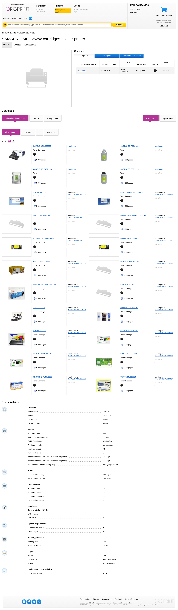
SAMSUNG (24, 32)
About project (85, 599)
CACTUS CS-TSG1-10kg (42, 169)
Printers (59, 6)
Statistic (96, 599)
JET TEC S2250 (39, 308)
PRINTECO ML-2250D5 (129, 354)
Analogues (72, 146)
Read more (164, 25)
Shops (77, 6)
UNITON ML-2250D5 (128, 377)
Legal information (131, 599)
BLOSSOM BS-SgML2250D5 (131, 192)
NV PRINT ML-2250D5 (129, 308)
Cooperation (106, 599)
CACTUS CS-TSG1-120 (129, 169)
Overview (6, 45)
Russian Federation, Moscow (14, 18)
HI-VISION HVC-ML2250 (129, 261)
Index (4, 32)
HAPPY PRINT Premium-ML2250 (133, 215)
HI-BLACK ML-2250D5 (41, 261)
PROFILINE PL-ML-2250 (42, 377)
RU (27, 18)
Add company (135, 9)
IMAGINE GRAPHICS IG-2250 (44, 285)
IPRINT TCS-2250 (127, 285)
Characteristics (30, 45)
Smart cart (164, 15)
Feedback (118, 599)
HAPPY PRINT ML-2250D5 (43, 238)
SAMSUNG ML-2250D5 (42, 146)
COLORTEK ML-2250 (41, 215)
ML (33, 32)
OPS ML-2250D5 (39, 331)
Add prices (134, 12)
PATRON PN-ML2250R (42, 354)
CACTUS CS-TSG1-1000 (130, 146)
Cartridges (41, 6)
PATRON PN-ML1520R (129, 331)
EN (30, 18)
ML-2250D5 (82, 70)
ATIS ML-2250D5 (39, 192)
